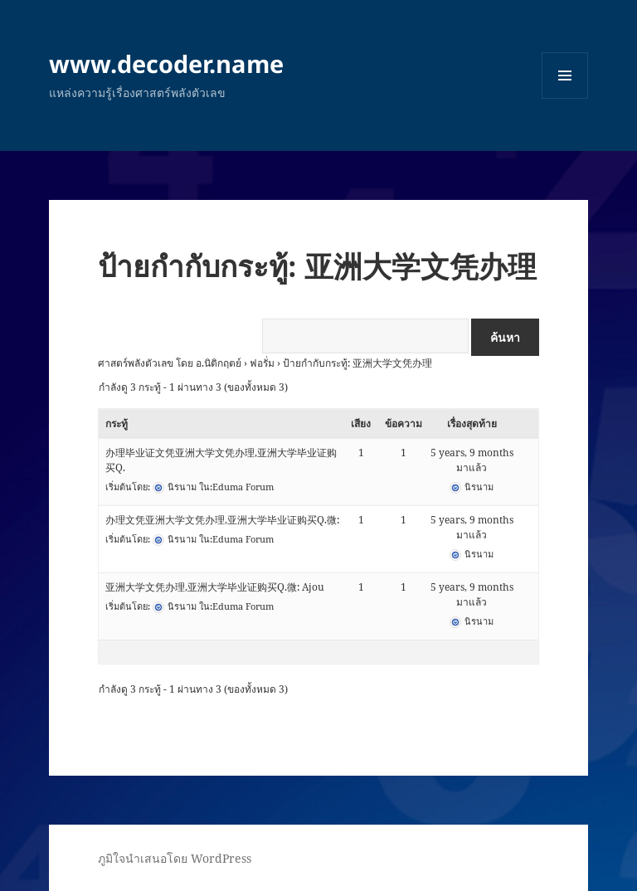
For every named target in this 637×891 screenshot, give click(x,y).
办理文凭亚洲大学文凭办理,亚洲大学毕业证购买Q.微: (222, 520)
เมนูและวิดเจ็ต (565, 75)
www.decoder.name (166, 63)
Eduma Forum (243, 486)
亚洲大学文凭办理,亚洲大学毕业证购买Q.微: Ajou (214, 587)
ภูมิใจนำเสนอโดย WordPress (174, 858)
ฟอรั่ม (262, 363)
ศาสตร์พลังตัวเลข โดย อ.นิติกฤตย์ (169, 363)
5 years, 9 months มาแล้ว (471, 460)
